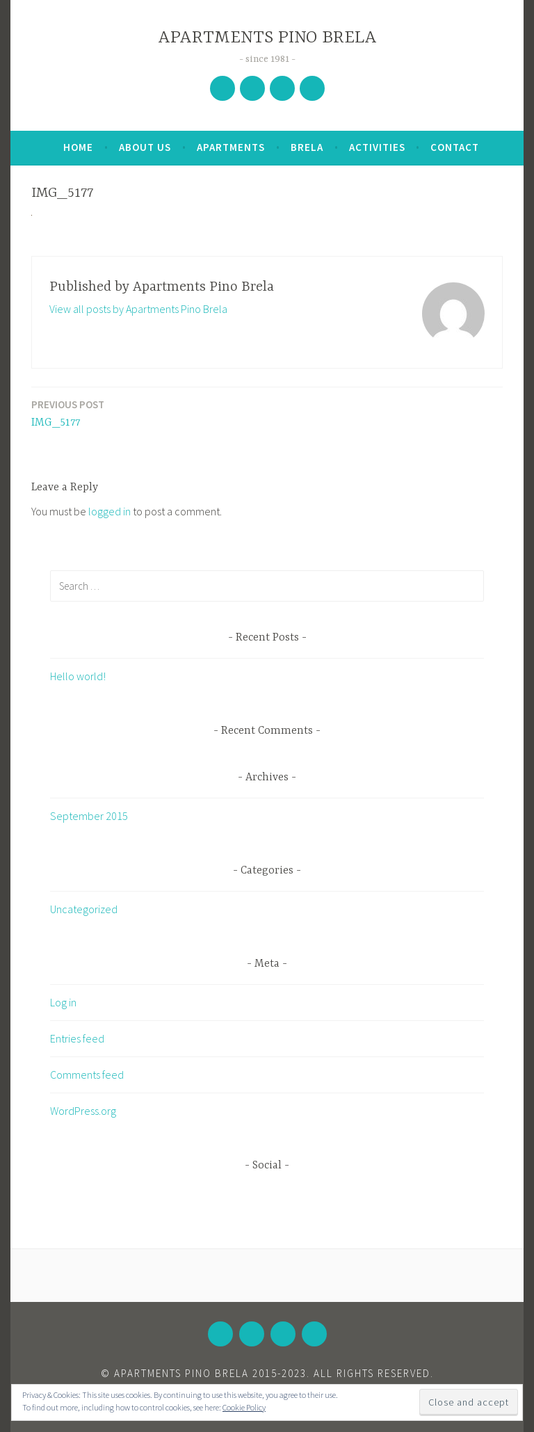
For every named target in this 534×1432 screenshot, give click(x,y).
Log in (63, 1002)
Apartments (231, 147)
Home (78, 147)
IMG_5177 (67, 412)
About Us (145, 147)
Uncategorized (84, 909)
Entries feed (77, 1038)
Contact (454, 147)
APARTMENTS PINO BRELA (267, 38)
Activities (377, 147)
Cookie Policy (244, 1407)
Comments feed (87, 1074)
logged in (109, 511)
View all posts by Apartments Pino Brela (138, 309)
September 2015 (89, 816)
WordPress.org (83, 1111)
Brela (307, 147)
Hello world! (78, 676)
